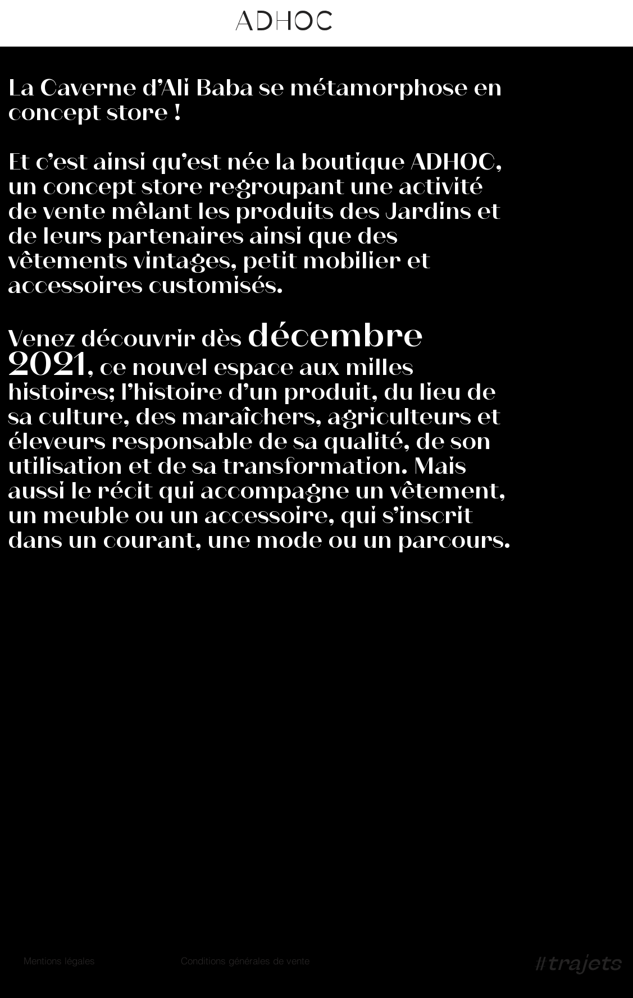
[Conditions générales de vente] (245, 960)
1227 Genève (51, 744)
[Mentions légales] (59, 960)
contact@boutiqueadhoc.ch (329, 760)
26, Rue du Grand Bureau (84, 726)
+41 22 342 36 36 (298, 724)
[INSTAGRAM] (216, 614)
